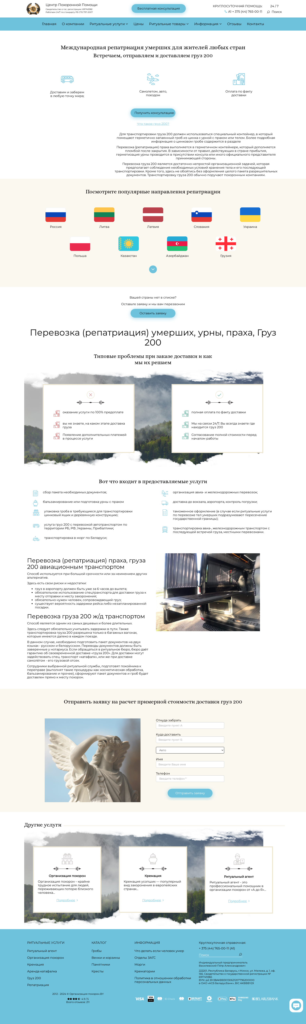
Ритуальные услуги (107, 24)
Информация (206, 24)
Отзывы (234, 24)
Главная (49, 24)
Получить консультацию (154, 113)
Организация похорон (45, 958)
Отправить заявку (190, 793)
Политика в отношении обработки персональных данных (162, 980)
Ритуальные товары (167, 24)
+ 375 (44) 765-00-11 (214, 948)
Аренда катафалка (42, 971)
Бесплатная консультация (158, 8)
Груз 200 (34, 978)
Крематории (144, 971)
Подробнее (65, 900)
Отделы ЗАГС (145, 958)
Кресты (98, 971)
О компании (73, 24)
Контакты (255, 24)
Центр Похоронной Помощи (71, 5)
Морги (139, 964)
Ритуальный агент (42, 951)
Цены (138, 24)
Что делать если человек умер (159, 951)
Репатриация (38, 985)
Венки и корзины (106, 958)
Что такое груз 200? (153, 124)
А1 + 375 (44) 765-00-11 (243, 11)
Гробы (97, 951)
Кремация (35, 964)
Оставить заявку (153, 313)
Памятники (101, 964)
